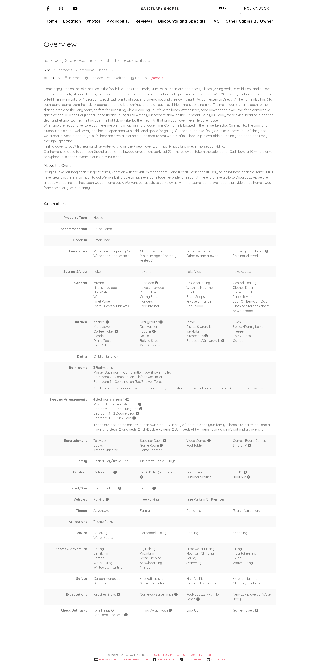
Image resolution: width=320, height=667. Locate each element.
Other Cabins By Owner (249, 21)
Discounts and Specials (182, 21)
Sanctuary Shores (160, 9)
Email (225, 8)
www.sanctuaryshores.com (121, 659)
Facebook (164, 659)
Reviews (143, 21)
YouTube (216, 659)
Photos (94, 21)
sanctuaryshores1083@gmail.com (183, 655)
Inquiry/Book (256, 8)
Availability (118, 21)
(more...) (157, 78)
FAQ (215, 21)
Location (72, 21)
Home (52, 21)
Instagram (191, 659)
